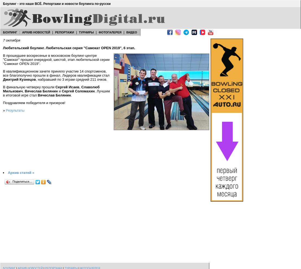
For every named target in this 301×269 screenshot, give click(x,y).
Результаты (15, 110)
